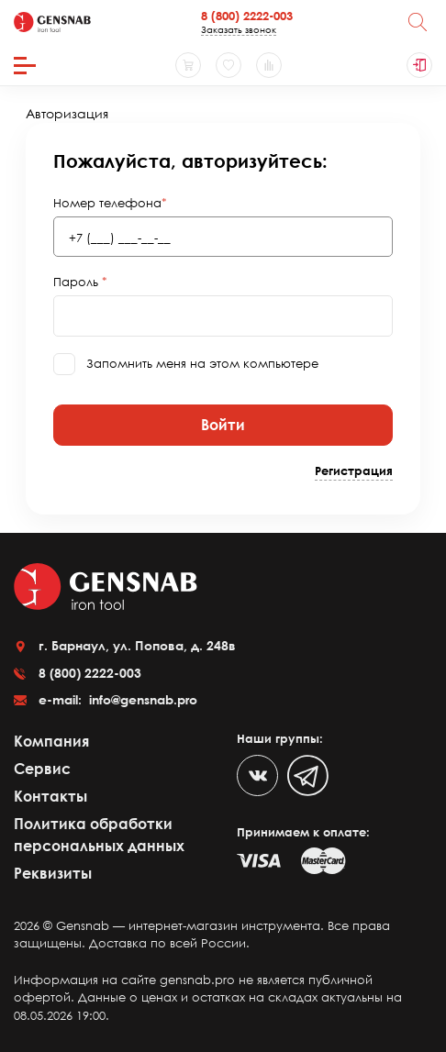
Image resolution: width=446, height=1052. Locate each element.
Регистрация (354, 470)
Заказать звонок (238, 29)
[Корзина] (188, 65)
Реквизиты (53, 873)
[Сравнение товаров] (269, 65)
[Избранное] (228, 65)
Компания (51, 741)
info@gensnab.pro (141, 699)
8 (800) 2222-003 (247, 15)
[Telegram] (308, 775)
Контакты (50, 796)
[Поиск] (417, 22)
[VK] (257, 775)
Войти (223, 424)
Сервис (42, 768)
